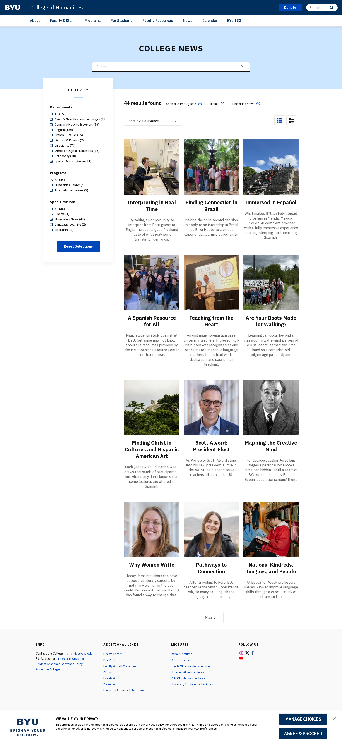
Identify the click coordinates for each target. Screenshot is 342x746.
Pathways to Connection (211, 574)
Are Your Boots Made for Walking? (271, 321)
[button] (334, 718)
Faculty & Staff (62, 20)
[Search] (322, 7)
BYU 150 (234, 20)
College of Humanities (57, 7)
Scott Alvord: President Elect (211, 445)
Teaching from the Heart (211, 321)
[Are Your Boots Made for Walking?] (271, 282)
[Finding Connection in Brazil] (211, 166)
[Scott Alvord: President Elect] (211, 407)
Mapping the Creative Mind (271, 445)
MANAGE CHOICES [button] (303, 719)
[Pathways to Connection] (211, 535)
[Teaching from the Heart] (211, 282)
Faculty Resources (158, 20)
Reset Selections (78, 246)
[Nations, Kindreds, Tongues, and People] (271, 535)
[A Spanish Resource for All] (151, 282)
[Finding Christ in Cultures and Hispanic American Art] (151, 407)
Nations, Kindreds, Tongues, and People (271, 574)
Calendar (209, 20)
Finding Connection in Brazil (211, 205)
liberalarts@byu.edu (72, 665)
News (187, 20)
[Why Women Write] (151, 535)
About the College (48, 675)
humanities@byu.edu (79, 659)
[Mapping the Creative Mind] (271, 407)
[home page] (12, 7)
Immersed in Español (271, 202)
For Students (122, 20)
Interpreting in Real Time (152, 205)
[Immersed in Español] (271, 166)
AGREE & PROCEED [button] (303, 734)
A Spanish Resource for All (152, 321)
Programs (93, 20)
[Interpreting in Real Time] (151, 166)
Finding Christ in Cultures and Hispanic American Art (151, 452)
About (35, 20)
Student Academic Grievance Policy (60, 670)
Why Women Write (151, 570)
